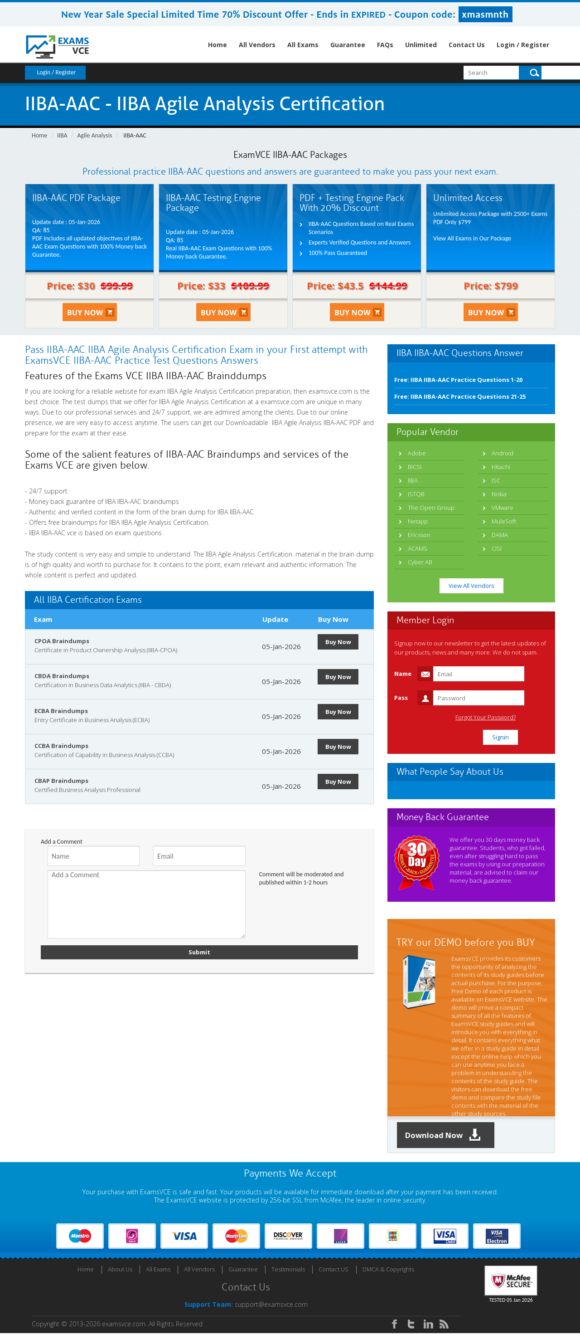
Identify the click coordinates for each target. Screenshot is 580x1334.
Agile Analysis (94, 135)
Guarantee (347, 44)
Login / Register (523, 44)
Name (402, 673)
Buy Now (340, 642)
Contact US (333, 1270)
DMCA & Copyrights (388, 1270)
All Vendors (257, 44)
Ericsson (419, 535)
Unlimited (421, 44)
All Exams (303, 44)
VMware (502, 507)
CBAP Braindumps (61, 781)
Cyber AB (420, 562)
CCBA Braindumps (61, 746)
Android (502, 453)
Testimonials (288, 1270)
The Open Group (431, 507)
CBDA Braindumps (61, 676)
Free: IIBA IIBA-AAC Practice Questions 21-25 (460, 396)
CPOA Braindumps (61, 641)
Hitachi (501, 467)
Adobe (417, 453)
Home (217, 44)
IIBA (62, 135)
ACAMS (417, 548)
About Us (120, 1270)
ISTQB (416, 494)
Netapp (418, 521)
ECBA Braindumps (61, 711)
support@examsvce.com (271, 1305)
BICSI (414, 467)
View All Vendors (471, 585)
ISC (496, 480)
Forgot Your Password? (509, 717)
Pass (401, 698)
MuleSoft (504, 521)
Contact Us (467, 44)
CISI (497, 548)
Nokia (499, 494)
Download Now (446, 1135)
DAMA (500, 535)
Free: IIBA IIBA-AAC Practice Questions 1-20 (458, 380)
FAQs (385, 44)
